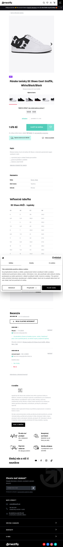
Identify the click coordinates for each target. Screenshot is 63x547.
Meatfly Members (32, 7)
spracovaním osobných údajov (25, 492)
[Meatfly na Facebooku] (41, 460)
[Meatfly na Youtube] (36, 460)
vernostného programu (41, 133)
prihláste (38, 292)
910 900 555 (13, 507)
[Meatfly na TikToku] (51, 460)
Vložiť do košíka (36, 127)
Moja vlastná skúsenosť (24, 321)
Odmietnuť (11, 287)
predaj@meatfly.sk (15, 504)
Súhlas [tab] (11, 263)
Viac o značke (18, 424)
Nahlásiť (50, 330)
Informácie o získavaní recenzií (18, 374)
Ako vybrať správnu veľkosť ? (36, 108)
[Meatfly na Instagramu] (46, 460)
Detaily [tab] (31, 263)
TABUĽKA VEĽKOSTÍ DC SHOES (18, 165)
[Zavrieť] (61, 7)
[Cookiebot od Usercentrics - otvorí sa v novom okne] (53, 258)
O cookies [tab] (52, 263)
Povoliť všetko (51, 287)
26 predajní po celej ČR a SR (16, 513)
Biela (36, 180)
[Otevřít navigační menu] (60, 3)
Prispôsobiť (31, 287)
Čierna (32, 180)
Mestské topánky (17, 13)
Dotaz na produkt (48, 138)
